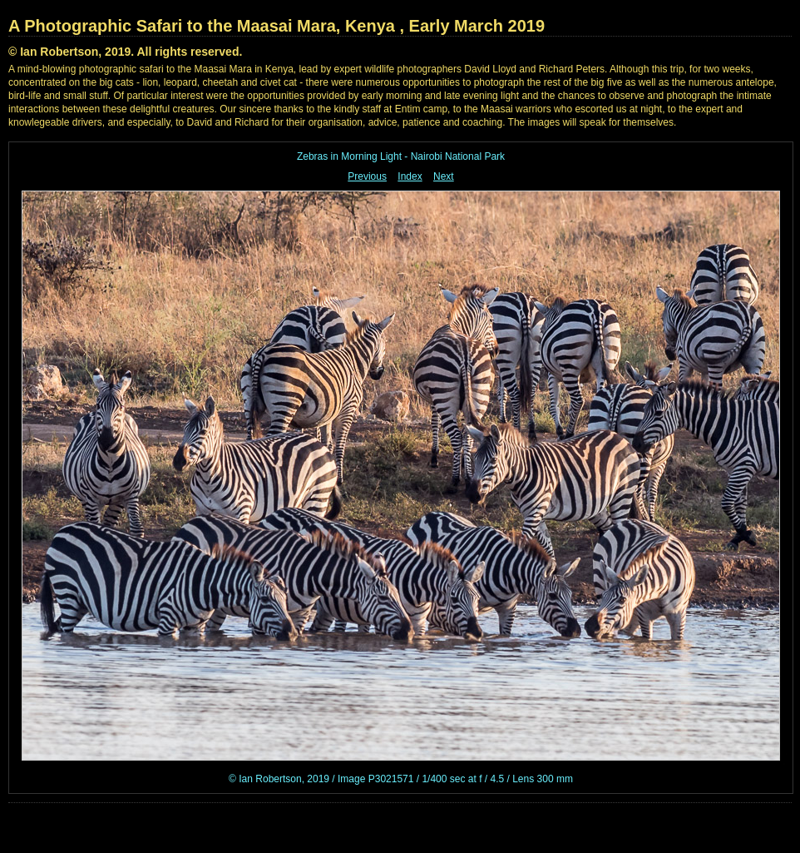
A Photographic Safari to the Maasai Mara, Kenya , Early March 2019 (276, 26)
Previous (367, 176)
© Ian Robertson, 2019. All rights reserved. (125, 51)
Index (410, 176)
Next (443, 176)
